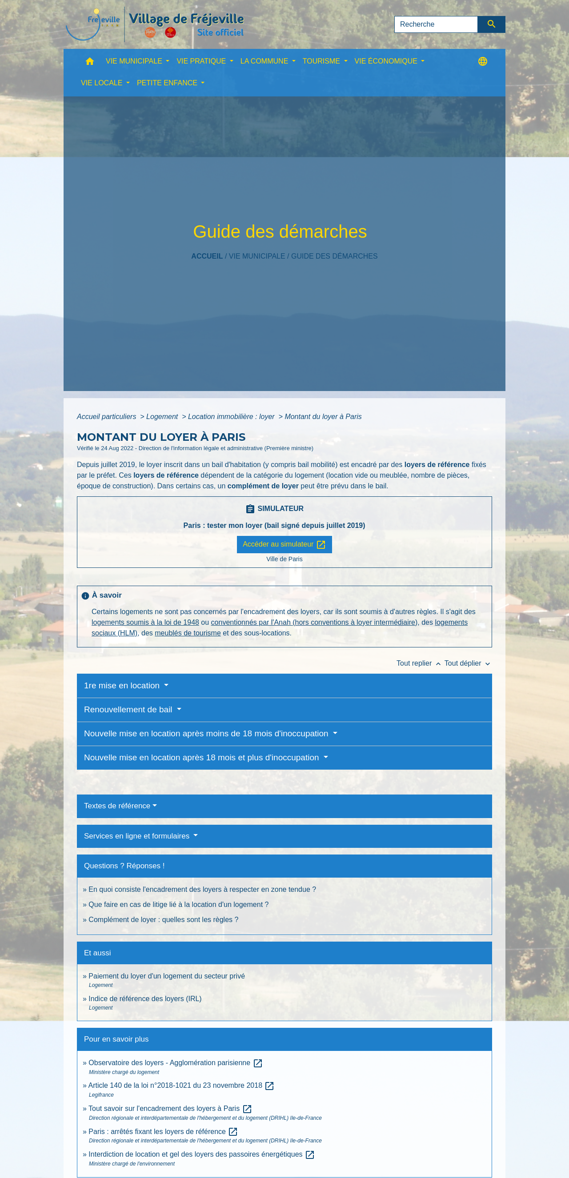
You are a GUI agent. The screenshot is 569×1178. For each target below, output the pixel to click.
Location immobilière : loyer (232, 416)
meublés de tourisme (188, 633)
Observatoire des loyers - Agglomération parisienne (175, 1062)
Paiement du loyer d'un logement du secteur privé (167, 976)
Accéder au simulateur (284, 544)
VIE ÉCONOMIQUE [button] (387, 61)
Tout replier (421, 663)
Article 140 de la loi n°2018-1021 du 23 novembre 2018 (181, 1085)
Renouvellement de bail (129, 709)
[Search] (436, 24)
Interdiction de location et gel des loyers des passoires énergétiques (201, 1154)
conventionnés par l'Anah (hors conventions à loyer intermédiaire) (314, 622)
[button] (89, 63)
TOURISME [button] (322, 61)
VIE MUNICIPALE (257, 256)
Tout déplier (468, 663)
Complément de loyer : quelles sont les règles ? (163, 919)
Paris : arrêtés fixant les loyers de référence (163, 1131)
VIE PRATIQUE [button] (202, 61)
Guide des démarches (334, 256)
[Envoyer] (492, 24)
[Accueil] (155, 24)
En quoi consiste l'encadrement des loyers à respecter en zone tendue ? (202, 889)
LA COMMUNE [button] (265, 61)
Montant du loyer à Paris (322, 416)
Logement (163, 416)
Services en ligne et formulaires (138, 836)
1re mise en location (123, 685)
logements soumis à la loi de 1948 (145, 622)
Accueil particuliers (107, 416)
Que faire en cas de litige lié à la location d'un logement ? (178, 904)
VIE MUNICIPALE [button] (135, 61)
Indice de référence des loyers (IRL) (144, 998)
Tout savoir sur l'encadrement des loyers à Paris (170, 1108)
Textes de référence (117, 806)
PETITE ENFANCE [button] (168, 83)
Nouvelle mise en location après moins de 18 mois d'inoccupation (207, 733)
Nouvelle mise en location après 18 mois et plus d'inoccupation (202, 757)
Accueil (207, 256)
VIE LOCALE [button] (102, 83)
